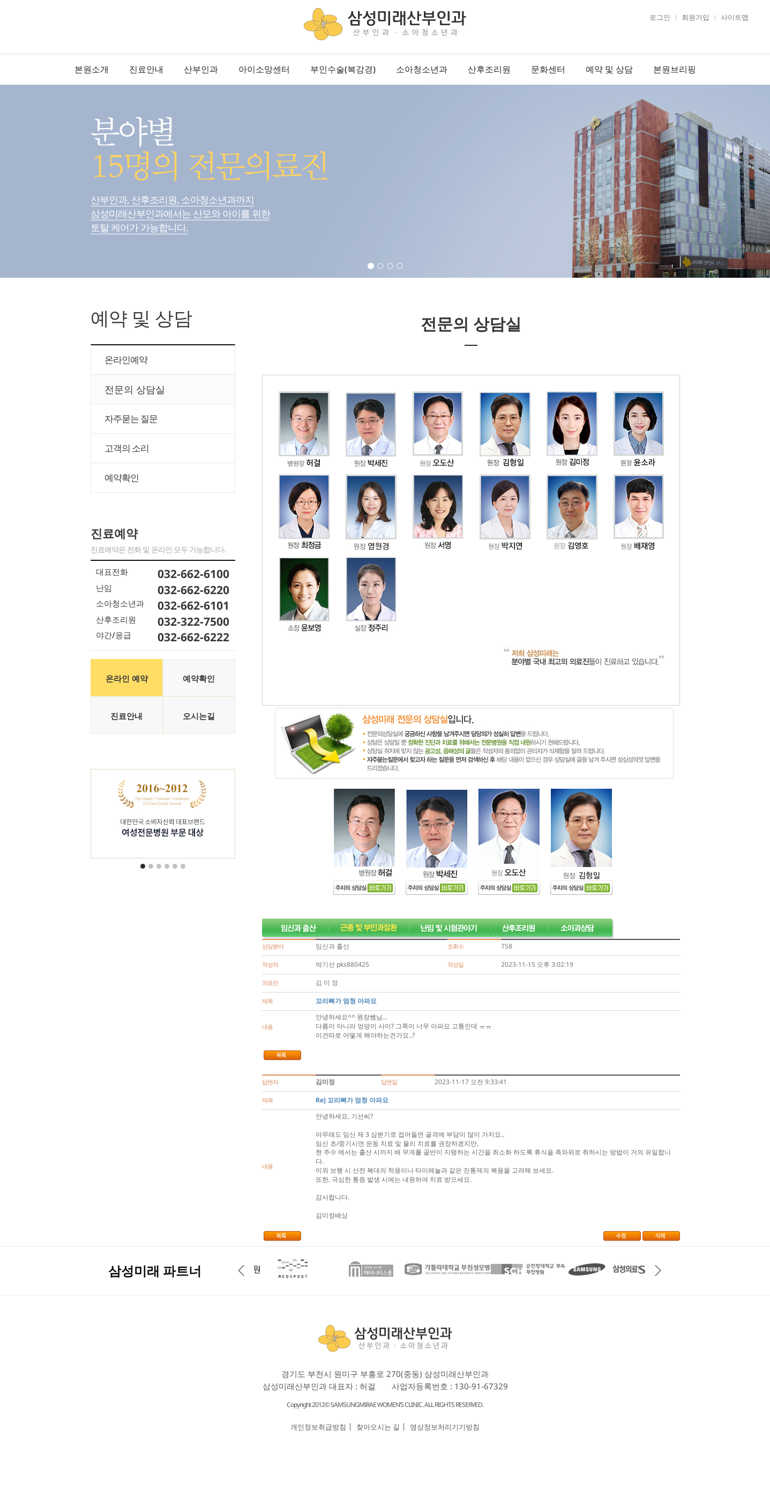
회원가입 (695, 17)
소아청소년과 (421, 69)
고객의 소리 (126, 448)
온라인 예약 (127, 678)
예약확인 (121, 477)
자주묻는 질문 (131, 418)
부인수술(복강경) (343, 69)
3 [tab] (391, 273)
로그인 (659, 17)
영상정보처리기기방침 (445, 1427)
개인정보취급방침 (318, 1427)
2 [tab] (381, 273)
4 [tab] (401, 273)
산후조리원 (489, 69)
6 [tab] (184, 872)
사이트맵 (735, 17)
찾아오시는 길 (378, 1427)
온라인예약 (125, 359)
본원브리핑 (674, 69)
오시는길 (199, 715)
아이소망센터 (264, 69)
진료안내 (146, 69)
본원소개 (91, 69)
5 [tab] (176, 872)
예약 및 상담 (609, 69)
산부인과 (201, 69)
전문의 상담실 (134, 389)
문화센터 (548, 69)
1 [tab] (372, 273)
